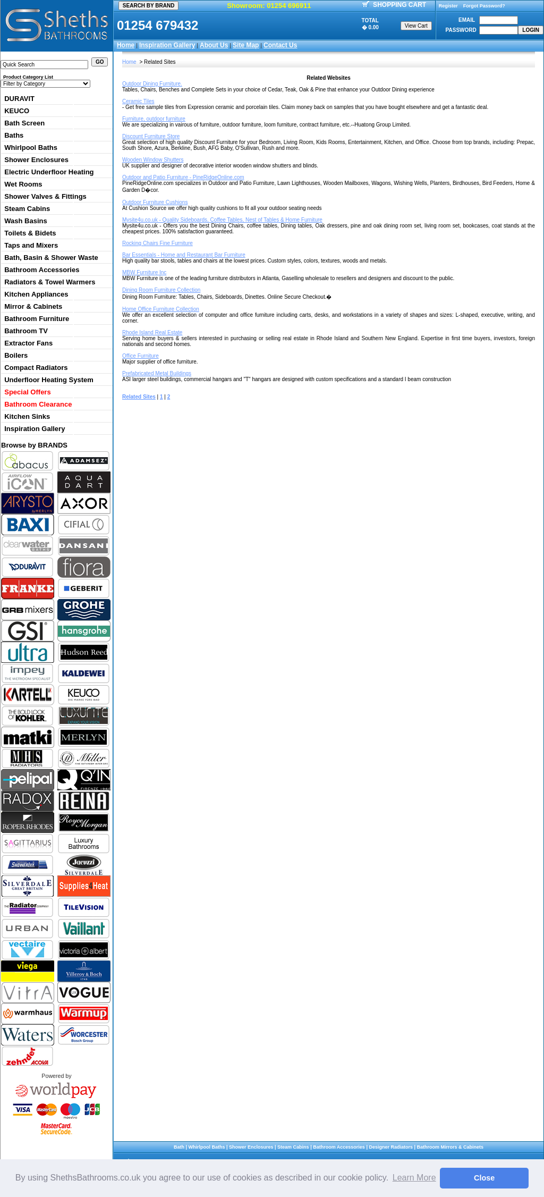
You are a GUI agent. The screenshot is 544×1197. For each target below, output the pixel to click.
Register (448, 6)
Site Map (246, 45)
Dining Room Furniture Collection (161, 290)
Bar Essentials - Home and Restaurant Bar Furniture (183, 255)
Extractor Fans (28, 343)
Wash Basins (25, 221)
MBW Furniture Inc (144, 272)
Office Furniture (140, 356)
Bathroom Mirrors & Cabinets (449, 1147)
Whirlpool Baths (30, 147)
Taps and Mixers (31, 245)
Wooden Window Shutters (152, 160)
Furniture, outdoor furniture (153, 119)
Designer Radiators (391, 1147)
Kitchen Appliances (36, 294)
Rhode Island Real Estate (152, 332)
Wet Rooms (23, 184)
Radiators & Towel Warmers (49, 282)
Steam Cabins (27, 209)
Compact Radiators (35, 368)
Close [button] (484, 1178)
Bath (179, 1147)
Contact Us (280, 45)
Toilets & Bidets (30, 233)
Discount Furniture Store (151, 136)
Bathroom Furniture (36, 319)
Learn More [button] (414, 1177)
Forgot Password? (484, 6)
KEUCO (16, 111)
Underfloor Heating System (49, 380)
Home (125, 45)
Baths (13, 135)
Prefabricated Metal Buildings (156, 373)
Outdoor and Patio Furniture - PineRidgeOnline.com (183, 177)
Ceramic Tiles (138, 101)
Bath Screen (24, 123)
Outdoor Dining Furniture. (152, 84)
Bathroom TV (26, 331)
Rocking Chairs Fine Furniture (157, 243)
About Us (214, 45)
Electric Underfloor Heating (49, 172)
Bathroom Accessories (41, 270)
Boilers (16, 355)
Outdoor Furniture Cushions (155, 202)
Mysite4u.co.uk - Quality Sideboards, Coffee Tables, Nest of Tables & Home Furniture (222, 220)
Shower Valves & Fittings (45, 196)
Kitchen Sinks (27, 416)
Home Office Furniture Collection (160, 309)
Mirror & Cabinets (33, 306)
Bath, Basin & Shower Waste (51, 258)
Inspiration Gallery (167, 45)
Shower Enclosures (36, 160)
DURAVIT (19, 99)
